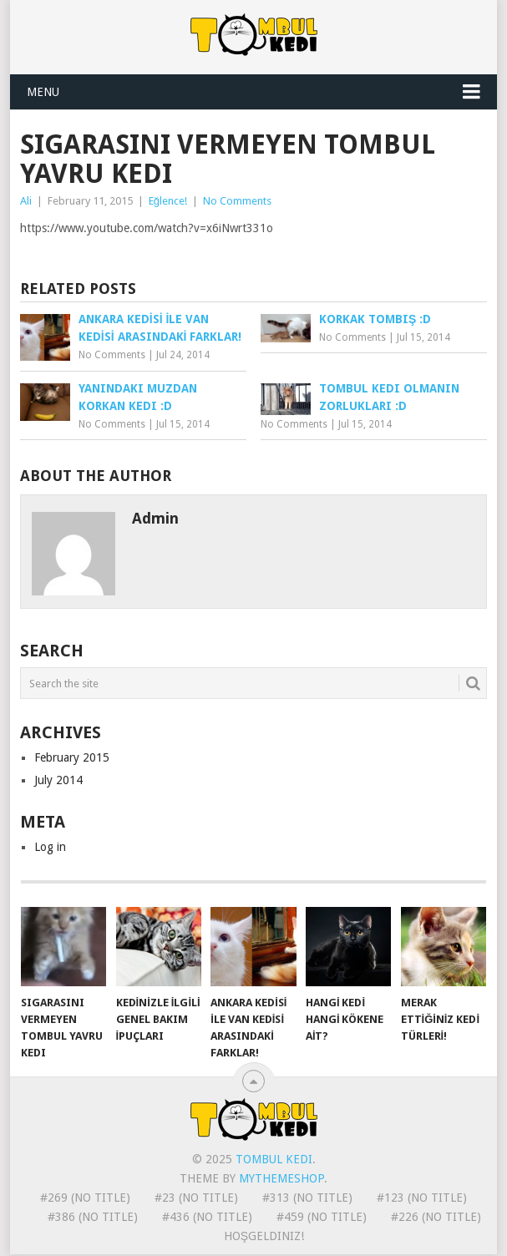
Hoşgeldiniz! (264, 1236)
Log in (50, 846)
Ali (26, 201)
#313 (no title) (307, 1197)
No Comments (237, 201)
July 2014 (58, 780)
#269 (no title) (85, 1197)
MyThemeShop (281, 1178)
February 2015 (71, 757)
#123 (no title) (422, 1197)
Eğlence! (168, 201)
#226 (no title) (436, 1216)
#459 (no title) (321, 1216)
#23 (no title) (196, 1197)
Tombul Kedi (274, 1159)
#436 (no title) (207, 1216)
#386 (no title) (93, 1216)
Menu (43, 92)
